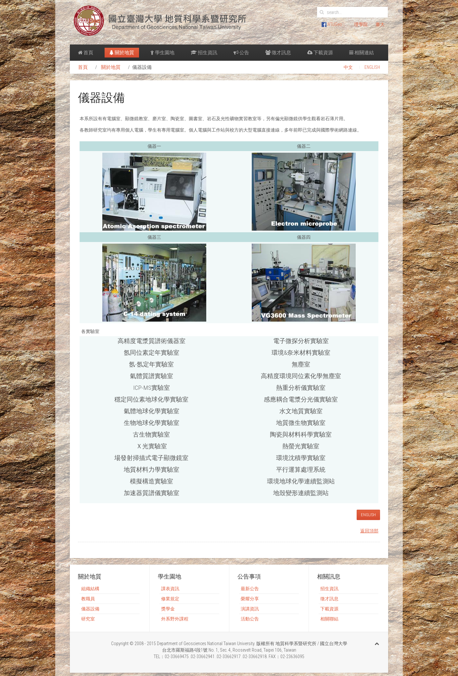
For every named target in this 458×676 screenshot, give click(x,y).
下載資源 (320, 53)
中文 (348, 67)
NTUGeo (332, 24)
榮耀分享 (250, 598)
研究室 (88, 618)
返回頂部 (369, 530)
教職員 (88, 598)
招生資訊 (204, 53)
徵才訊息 (278, 53)
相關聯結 (329, 618)
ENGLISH (372, 67)
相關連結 (361, 53)
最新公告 (250, 588)
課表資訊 (170, 588)
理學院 (361, 24)
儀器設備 (90, 608)
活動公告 (250, 618)
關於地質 (121, 53)
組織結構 (90, 588)
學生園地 (162, 53)
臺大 (380, 24)
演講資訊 (250, 608)
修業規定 (170, 598)
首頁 (85, 53)
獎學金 (168, 608)
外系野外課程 (174, 618)
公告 (241, 53)
